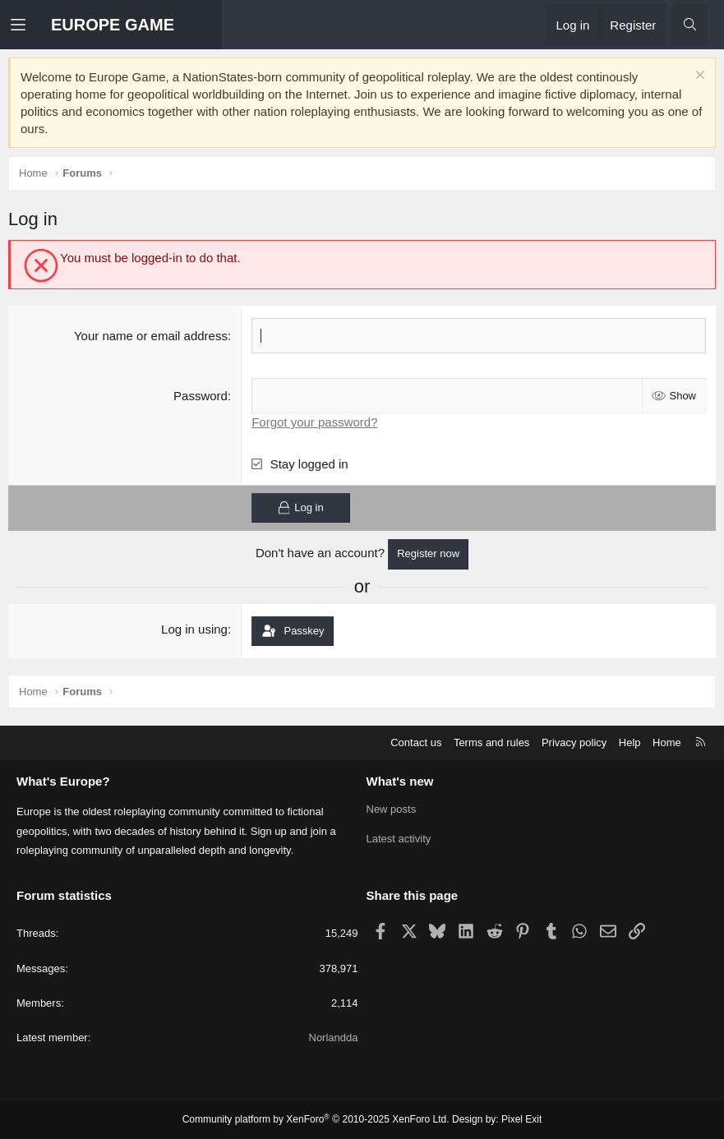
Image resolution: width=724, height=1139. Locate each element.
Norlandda (333, 1037)
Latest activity (399, 838)
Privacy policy (574, 742)
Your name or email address (151, 336)
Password (200, 396)
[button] (30, 25)
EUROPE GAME (112, 25)
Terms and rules (491, 742)
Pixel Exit (521, 1119)
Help (630, 742)
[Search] (690, 25)
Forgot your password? (314, 422)
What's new (400, 781)
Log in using (194, 629)
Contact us (415, 742)
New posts (392, 809)
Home (667, 742)
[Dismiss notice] (698, 76)
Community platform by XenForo (316, 1119)
